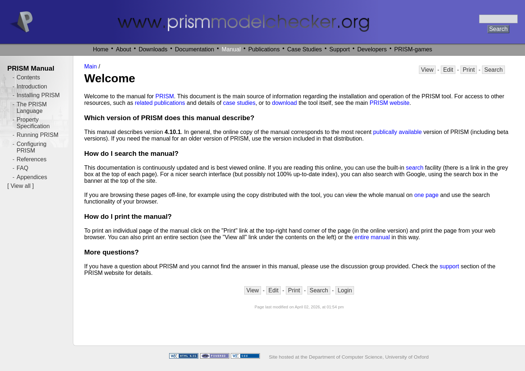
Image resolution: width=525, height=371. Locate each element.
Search (493, 70)
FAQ (22, 168)
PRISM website (389, 103)
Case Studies (304, 49)
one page (426, 195)
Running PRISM (38, 135)
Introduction (32, 86)
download (284, 103)
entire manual (372, 237)
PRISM (164, 96)
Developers (372, 49)
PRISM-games (413, 49)
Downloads (153, 49)
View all (21, 186)
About (123, 49)
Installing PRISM (38, 95)
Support (339, 49)
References (32, 159)
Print (469, 70)
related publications (160, 103)
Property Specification (33, 123)
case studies (239, 103)
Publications (264, 49)
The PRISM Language (32, 107)
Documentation (194, 49)
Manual (231, 49)
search (414, 168)
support (449, 266)
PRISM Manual (30, 68)
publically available (397, 132)
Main (90, 66)
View (427, 70)
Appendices (32, 177)
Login (345, 290)
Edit (448, 70)
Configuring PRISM (32, 147)
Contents (28, 77)
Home (101, 49)
